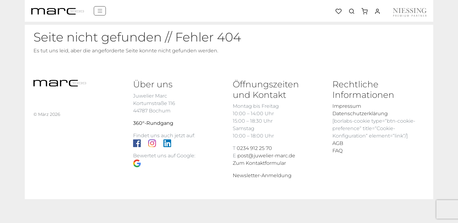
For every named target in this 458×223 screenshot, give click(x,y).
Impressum (346, 106)
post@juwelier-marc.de (266, 156)
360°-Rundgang (153, 123)
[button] (366, 9)
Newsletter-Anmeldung (262, 175)
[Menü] (100, 10)
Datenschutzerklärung (360, 113)
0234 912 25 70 (254, 148)
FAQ (337, 151)
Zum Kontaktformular (259, 163)
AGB (337, 143)
